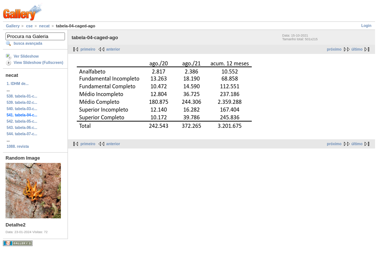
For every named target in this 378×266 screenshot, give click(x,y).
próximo (334, 49)
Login (366, 26)
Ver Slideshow (26, 56)
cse (29, 26)
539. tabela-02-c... (22, 102)
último (356, 49)
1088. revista (18, 146)
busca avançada (28, 43)
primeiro (87, 49)
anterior (113, 49)
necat (44, 26)
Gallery (13, 26)
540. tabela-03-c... (22, 109)
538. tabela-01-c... (22, 96)
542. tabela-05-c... (22, 121)
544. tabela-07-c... (22, 134)
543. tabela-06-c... (22, 128)
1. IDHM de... (17, 84)
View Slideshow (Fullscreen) (38, 63)
